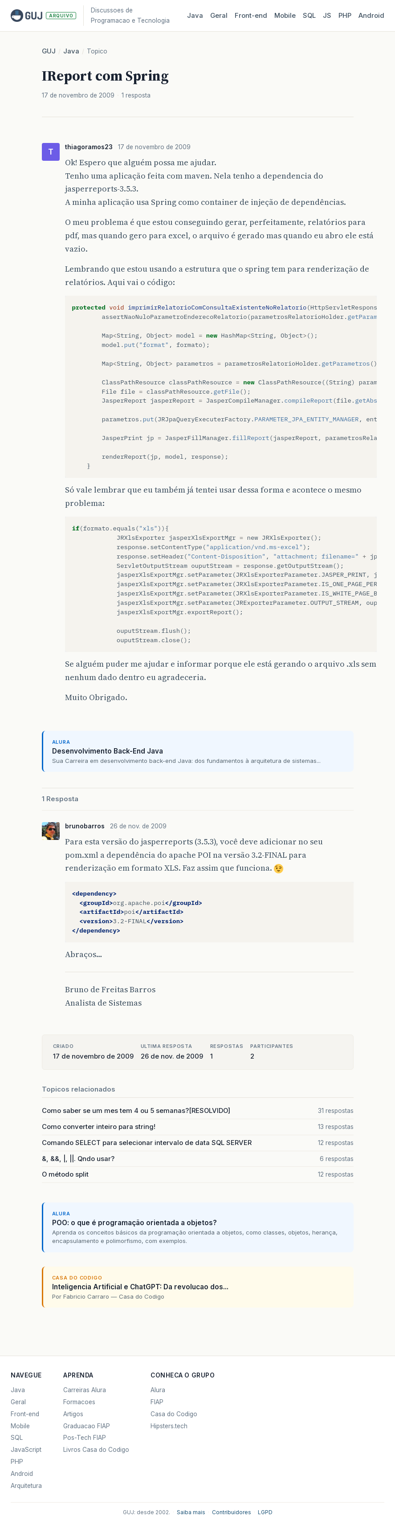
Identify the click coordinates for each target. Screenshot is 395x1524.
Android (371, 16)
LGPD (265, 1512)
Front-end (25, 1414)
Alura (158, 1390)
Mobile (285, 16)
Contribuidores (231, 1512)
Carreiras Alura (84, 1390)
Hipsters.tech (169, 1426)
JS (327, 16)
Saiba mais (191, 1512)
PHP (344, 16)
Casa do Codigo (174, 1414)
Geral (219, 16)
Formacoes (79, 1402)
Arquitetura (26, 1485)
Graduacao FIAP (86, 1426)
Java (195, 16)
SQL (309, 16)
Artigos (73, 1414)
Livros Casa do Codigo (96, 1449)
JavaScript (26, 1449)
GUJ (49, 51)
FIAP (157, 1402)
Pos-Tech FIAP (84, 1437)
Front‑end (251, 16)
